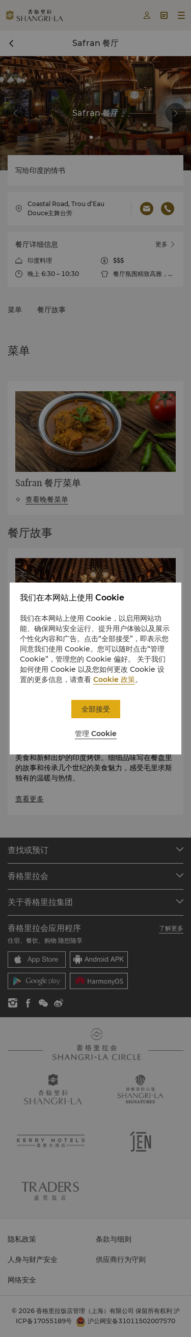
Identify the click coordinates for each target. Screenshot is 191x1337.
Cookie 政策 (114, 679)
